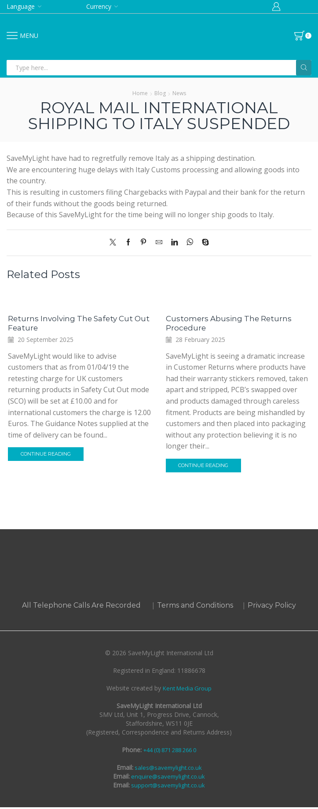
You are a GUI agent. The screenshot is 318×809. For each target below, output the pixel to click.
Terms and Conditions (195, 606)
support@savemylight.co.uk (167, 787)
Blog (160, 93)
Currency (98, 6)
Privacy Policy (272, 606)
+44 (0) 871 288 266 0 (170, 751)
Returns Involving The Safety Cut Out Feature (75, 324)
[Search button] (303, 67)
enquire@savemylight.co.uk (167, 778)
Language (21, 6)
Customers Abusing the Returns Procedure (232, 324)
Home (140, 93)
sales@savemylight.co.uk (168, 769)
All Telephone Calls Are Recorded (81, 606)
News (179, 93)
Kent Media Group (187, 690)
